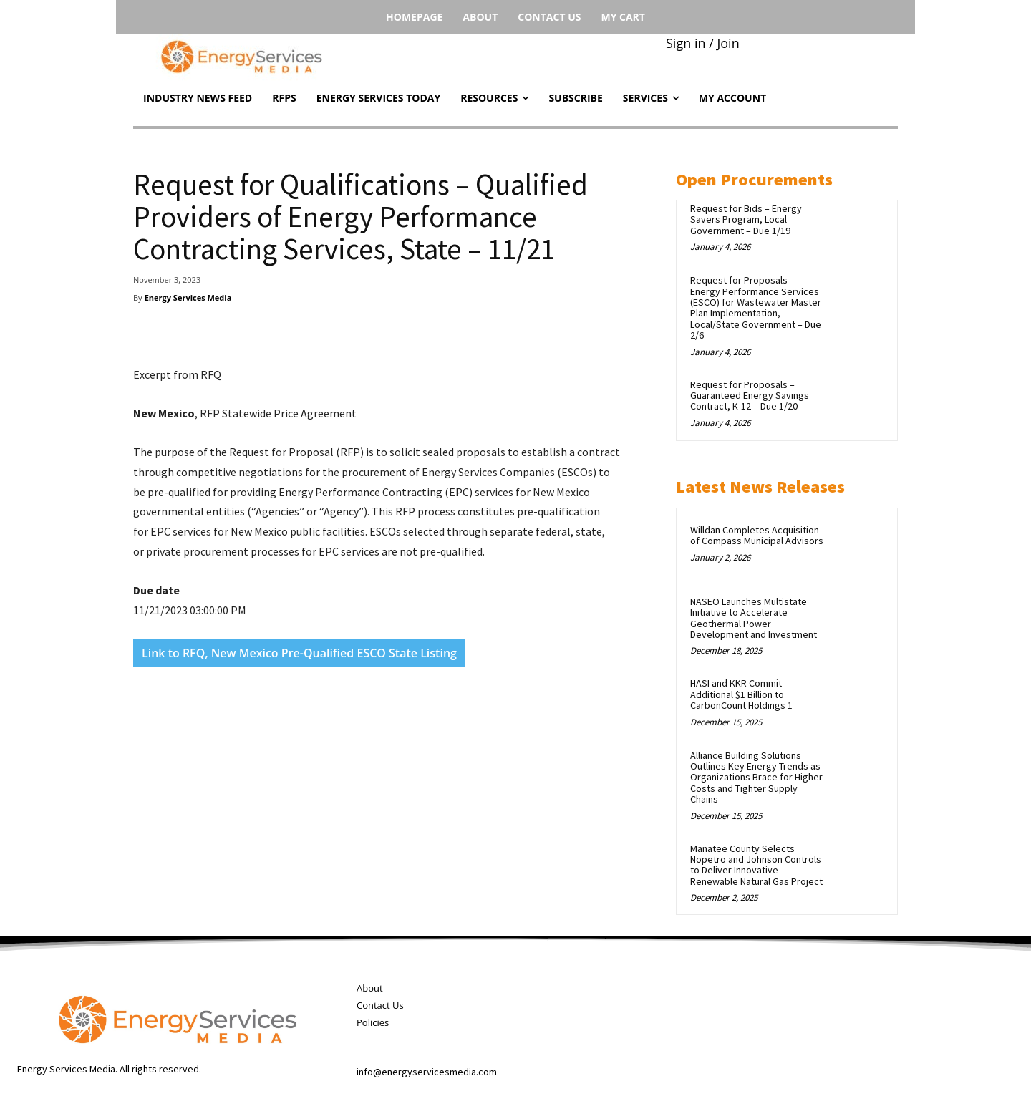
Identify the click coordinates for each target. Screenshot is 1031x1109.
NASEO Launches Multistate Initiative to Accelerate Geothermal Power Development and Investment (753, 618)
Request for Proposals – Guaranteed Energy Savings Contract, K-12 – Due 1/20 (749, 395)
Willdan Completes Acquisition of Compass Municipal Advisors (756, 535)
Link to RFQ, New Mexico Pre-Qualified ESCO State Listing (299, 653)
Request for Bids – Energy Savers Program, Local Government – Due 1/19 (746, 219)
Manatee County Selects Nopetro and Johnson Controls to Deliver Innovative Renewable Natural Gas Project (756, 865)
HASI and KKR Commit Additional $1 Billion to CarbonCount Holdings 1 (741, 694)
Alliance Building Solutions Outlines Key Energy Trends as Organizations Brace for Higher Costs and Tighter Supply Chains (756, 777)
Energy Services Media (188, 297)
